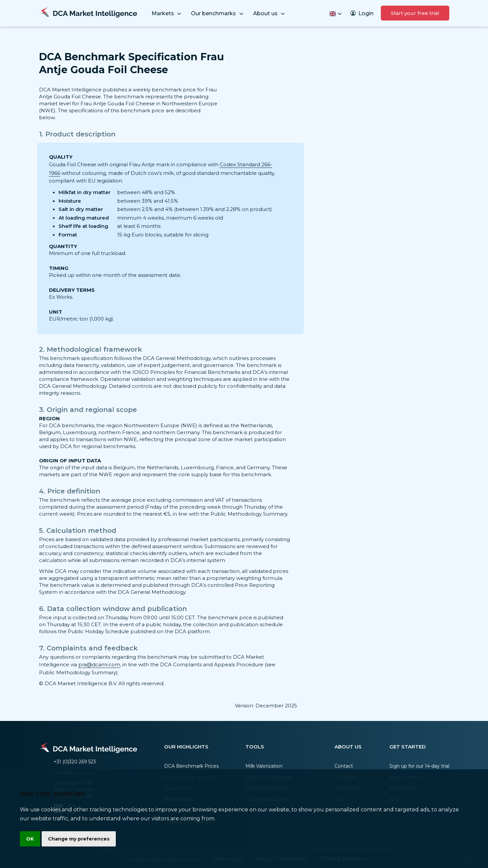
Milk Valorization (264, 766)
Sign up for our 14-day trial (419, 766)
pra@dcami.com (99, 664)
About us (269, 13)
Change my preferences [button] (80, 839)
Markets (167, 13)
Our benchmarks (217, 13)
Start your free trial (415, 13)
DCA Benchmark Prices (191, 766)
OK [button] (30, 839)
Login (362, 13)
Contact (343, 766)
